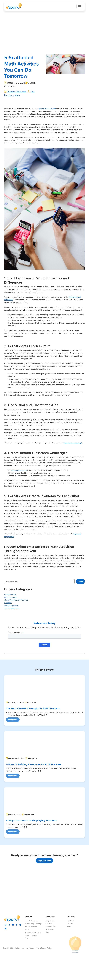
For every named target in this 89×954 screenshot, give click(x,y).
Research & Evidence (33, 932)
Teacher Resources (16, 113)
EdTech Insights (10, 618)
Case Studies (51, 926)
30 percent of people (47, 129)
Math (17, 116)
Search (80, 602)
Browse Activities (31, 926)
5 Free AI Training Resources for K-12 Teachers (33, 764)
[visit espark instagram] (5, 924)
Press (69, 926)
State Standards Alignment (31, 936)
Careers (70, 924)
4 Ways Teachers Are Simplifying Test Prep (31, 799)
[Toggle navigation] (79, 6)
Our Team (70, 921)
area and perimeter (19, 491)
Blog (47, 932)
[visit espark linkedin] (5, 929)
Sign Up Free (44, 839)
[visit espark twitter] (17, 924)
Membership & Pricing (33, 924)
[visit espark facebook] (13, 924)
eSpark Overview (31, 921)
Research (8, 624)
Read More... (14, 719)
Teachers (49, 924)
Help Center (50, 921)
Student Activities (11, 626)
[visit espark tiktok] (9, 924)
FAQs (27, 929)
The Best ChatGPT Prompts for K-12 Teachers (33, 708)
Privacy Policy (46, 948)
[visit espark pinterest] (20, 924)
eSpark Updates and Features (16, 621)
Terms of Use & (35, 948)
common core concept (73, 464)
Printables (49, 929)
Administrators (10, 615)
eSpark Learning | (22, 948)
